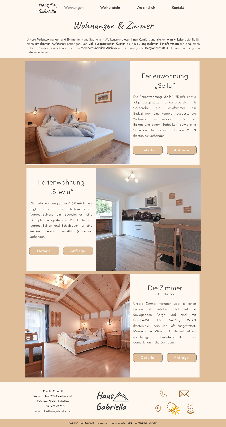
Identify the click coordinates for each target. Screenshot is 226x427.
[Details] (148, 150)
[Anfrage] (182, 150)
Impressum (103, 422)
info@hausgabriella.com (57, 411)
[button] (77, 112)
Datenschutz (118, 422)
